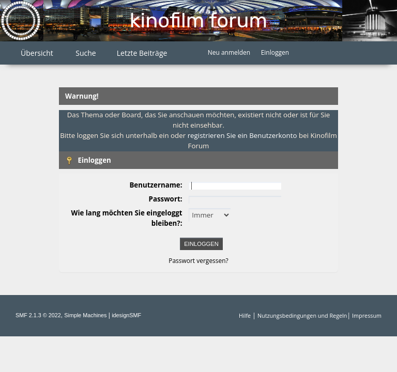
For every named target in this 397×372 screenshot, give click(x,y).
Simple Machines (85, 315)
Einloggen (275, 52)
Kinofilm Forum (198, 20)
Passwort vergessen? (198, 260)
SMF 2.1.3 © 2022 (38, 315)
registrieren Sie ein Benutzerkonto (242, 135)
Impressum (366, 315)
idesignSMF (126, 315)
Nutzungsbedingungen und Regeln (302, 315)
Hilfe (245, 315)
